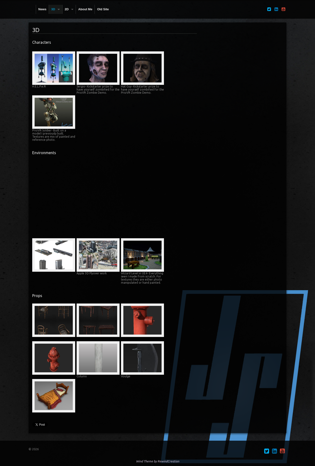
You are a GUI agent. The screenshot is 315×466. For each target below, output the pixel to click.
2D (67, 9)
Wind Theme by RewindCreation (157, 461)
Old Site (103, 9)
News (42, 9)
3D (53, 9)
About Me (85, 9)
